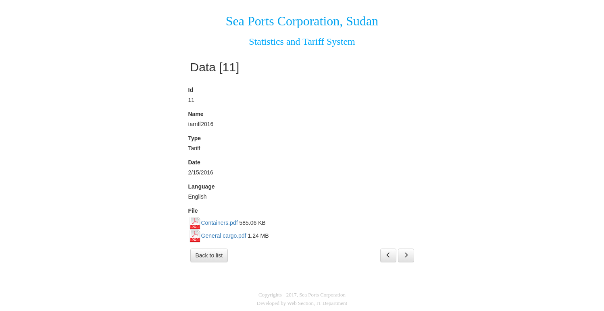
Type (194, 138)
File (193, 210)
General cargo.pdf (223, 235)
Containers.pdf (219, 223)
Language (201, 186)
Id (190, 90)
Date (194, 162)
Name (196, 114)
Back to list (209, 255)
